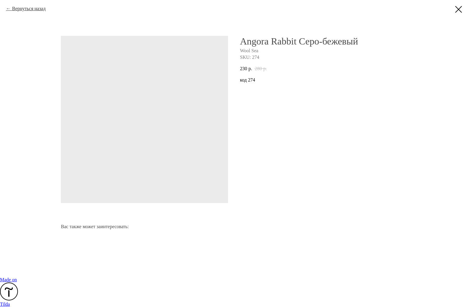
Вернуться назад (28, 8)
